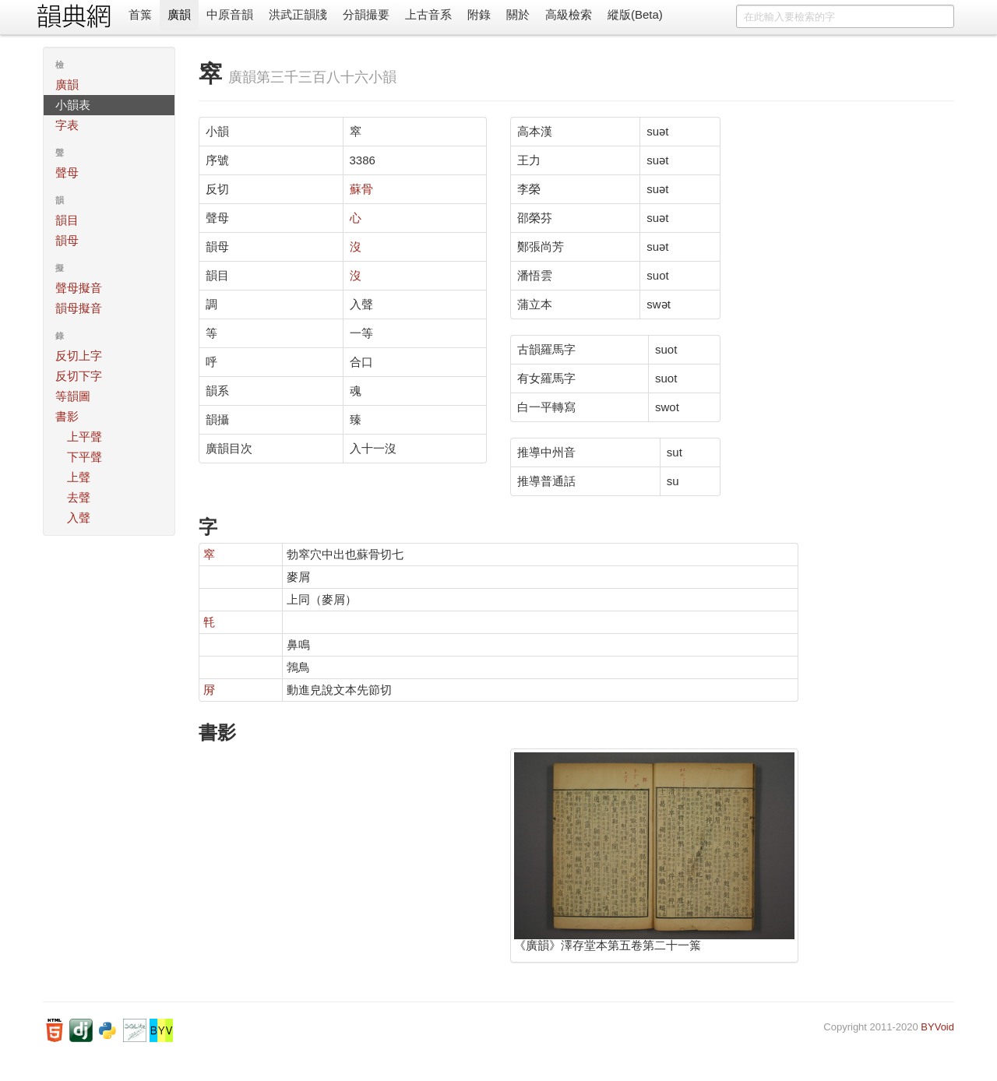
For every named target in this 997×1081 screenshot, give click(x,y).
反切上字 (78, 355)
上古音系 (428, 14)
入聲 (78, 517)
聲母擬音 (78, 287)
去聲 (78, 497)
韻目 (67, 220)
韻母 (67, 240)
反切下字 (78, 375)
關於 (518, 14)
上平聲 (84, 436)
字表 (67, 125)
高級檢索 (568, 14)
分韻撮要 (366, 14)
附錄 (479, 14)
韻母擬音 (78, 308)
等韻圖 (72, 396)
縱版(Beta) (635, 14)
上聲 (78, 477)
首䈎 (140, 14)
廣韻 (179, 14)
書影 (67, 416)
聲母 (67, 172)
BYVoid (937, 1027)
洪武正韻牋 (298, 14)
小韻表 (72, 104)
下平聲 (84, 456)
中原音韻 (229, 14)
